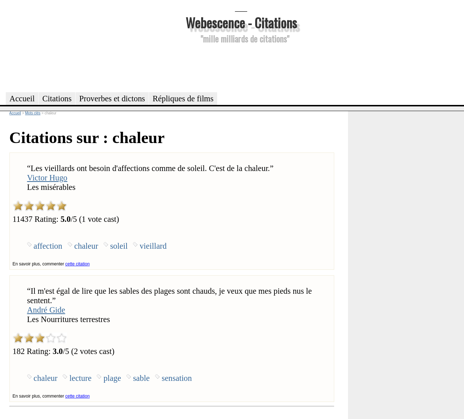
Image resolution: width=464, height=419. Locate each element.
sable (141, 378)
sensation (177, 378)
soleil (119, 246)
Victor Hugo (47, 177)
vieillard (153, 246)
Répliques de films (183, 98)
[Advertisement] (241, 66)
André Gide (46, 309)
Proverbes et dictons (112, 98)
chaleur (86, 246)
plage (112, 378)
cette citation (77, 264)
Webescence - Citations (241, 22)
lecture (80, 378)
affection (48, 246)
